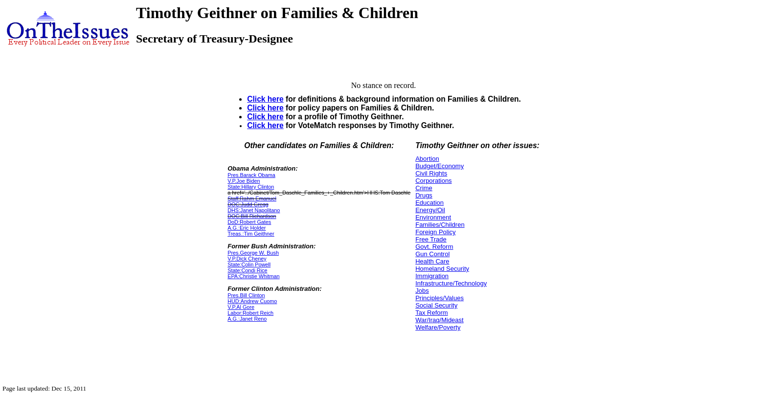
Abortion (427, 158)
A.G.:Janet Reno (247, 319)
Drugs (423, 195)
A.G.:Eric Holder (246, 228)
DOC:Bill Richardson (251, 216)
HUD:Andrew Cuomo (252, 301)
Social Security (436, 305)
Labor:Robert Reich (250, 313)
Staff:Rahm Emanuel (251, 198)
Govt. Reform (434, 246)
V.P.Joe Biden (243, 181)
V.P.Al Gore (240, 307)
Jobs (422, 290)
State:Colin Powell (249, 264)
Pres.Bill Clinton (246, 295)
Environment (433, 217)
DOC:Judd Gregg (248, 204)
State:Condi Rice (247, 270)
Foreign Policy (435, 232)
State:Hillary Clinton (250, 187)
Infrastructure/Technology (451, 283)
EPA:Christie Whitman (253, 276)
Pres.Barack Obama (251, 175)
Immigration (432, 276)
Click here (265, 99)
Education (429, 202)
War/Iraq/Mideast (439, 320)
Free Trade (431, 239)
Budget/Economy (439, 166)
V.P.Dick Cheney (246, 259)
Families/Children (439, 224)
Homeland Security (442, 268)
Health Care (432, 261)
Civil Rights (431, 173)
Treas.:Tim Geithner (250, 234)
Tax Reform (431, 312)
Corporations (433, 180)
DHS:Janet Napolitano (253, 210)
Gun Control (432, 254)
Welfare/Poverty (437, 327)
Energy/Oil (430, 210)
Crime (423, 188)
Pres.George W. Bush (253, 253)
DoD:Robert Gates (249, 222)
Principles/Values (439, 298)
